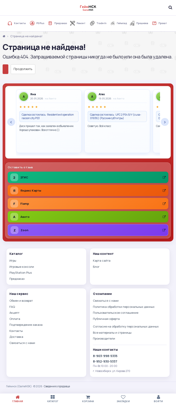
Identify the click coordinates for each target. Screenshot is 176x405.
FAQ (12, 307)
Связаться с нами (22, 343)
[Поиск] (170, 7)
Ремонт (77, 23)
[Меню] (6, 7)
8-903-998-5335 (105, 356)
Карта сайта (101, 260)
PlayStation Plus (20, 273)
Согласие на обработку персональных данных (126, 326)
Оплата (14, 319)
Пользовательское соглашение (115, 313)
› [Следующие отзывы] (164, 122)
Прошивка (139, 23)
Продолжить (23, 69)
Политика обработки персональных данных (124, 307)
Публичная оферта (106, 319)
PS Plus (37, 23)
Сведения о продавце (57, 386)
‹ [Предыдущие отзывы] (11, 122)
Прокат (159, 23)
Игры (12, 260)
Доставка (16, 337)
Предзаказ (57, 23)
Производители (104, 338)
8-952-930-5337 (105, 361)
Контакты (16, 23)
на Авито (50, 98)
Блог (96, 267)
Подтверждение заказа (26, 325)
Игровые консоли (21, 267)
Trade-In (98, 23)
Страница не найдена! (26, 36)
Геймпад (118, 23)
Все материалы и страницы (112, 333)
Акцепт (14, 313)
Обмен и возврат (21, 301)
